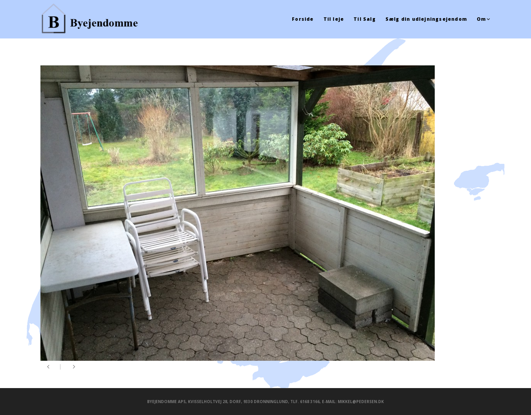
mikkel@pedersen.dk (361, 401)
